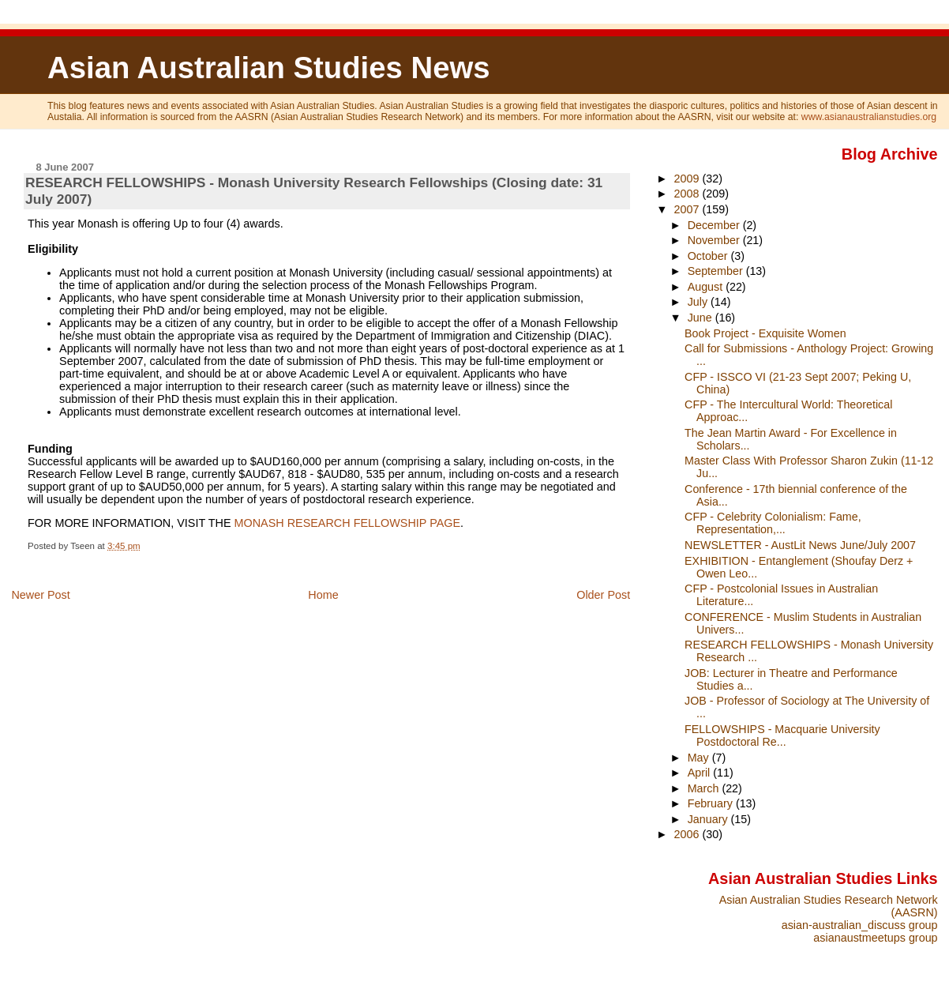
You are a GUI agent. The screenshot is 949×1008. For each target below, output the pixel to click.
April (701, 772)
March (705, 788)
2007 (688, 209)
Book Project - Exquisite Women (765, 333)
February (712, 803)
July (699, 301)
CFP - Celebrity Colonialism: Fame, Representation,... (773, 523)
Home (323, 595)
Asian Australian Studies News (268, 68)
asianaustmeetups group (875, 937)
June (701, 317)
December (715, 225)
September (717, 271)
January (709, 819)
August (707, 286)
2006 (688, 834)
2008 (688, 193)
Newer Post (40, 595)
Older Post (603, 595)
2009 (688, 178)
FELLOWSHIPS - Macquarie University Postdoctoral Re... (782, 735)
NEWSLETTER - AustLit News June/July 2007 (800, 545)
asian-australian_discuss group (860, 925)
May (700, 757)
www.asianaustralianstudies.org (868, 116)
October (709, 256)
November (715, 240)
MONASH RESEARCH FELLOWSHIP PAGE (347, 523)
